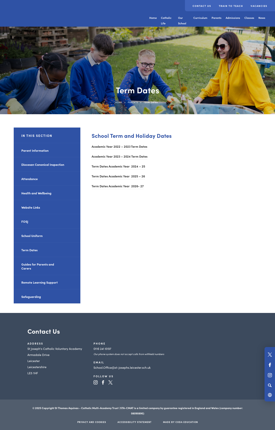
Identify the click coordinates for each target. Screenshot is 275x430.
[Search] (270, 385)
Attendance (29, 179)
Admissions (233, 18)
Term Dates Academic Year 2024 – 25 (118, 166)
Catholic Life (166, 20)
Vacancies (259, 6)
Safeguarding (31, 296)
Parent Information (35, 150)
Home (153, 18)
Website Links (30, 207)
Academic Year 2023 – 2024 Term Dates (119, 156)
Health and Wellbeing (36, 193)
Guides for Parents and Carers (37, 266)
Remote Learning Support (39, 282)
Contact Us (202, 6)
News (261, 18)
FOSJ (24, 221)
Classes (249, 18)
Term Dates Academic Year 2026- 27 (118, 186)
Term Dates (29, 250)
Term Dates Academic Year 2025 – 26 (118, 176)
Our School (182, 20)
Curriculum (200, 18)
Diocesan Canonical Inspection (42, 164)
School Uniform (32, 236)
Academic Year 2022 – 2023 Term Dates (119, 146)
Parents (216, 18)
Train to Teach (231, 6)
